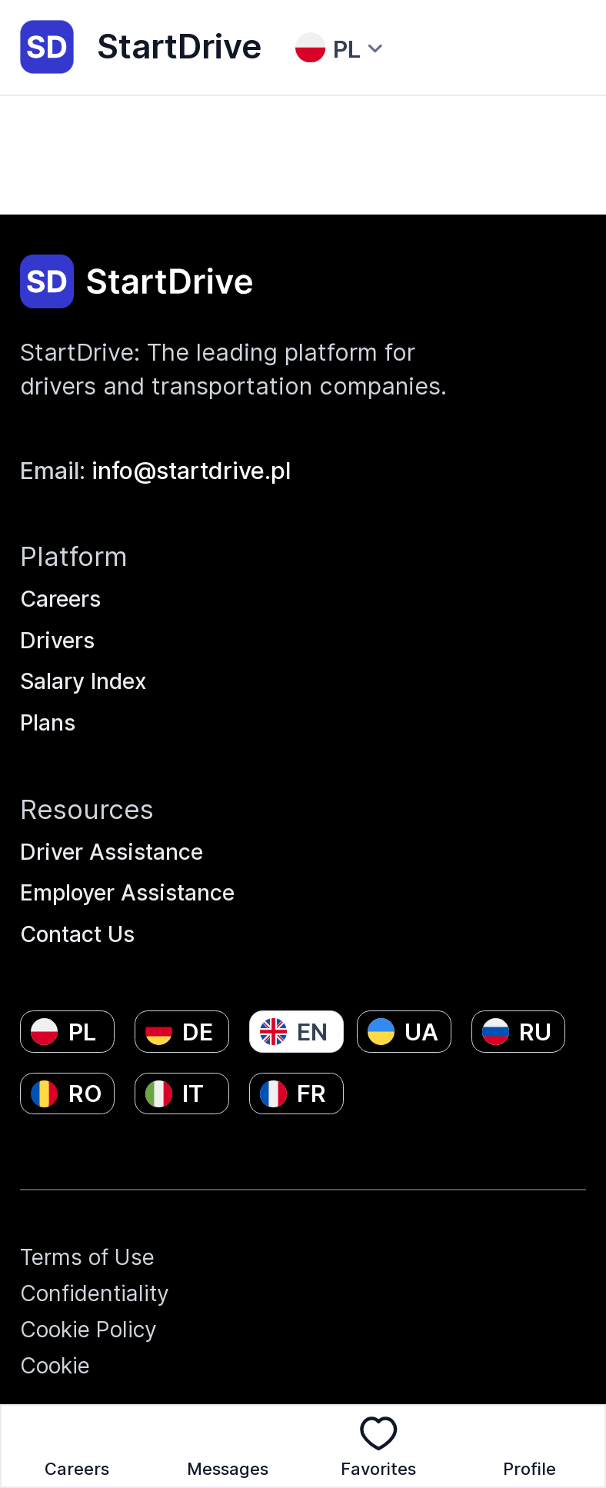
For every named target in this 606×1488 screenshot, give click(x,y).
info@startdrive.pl (191, 444)
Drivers (60, 618)
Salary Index (89, 661)
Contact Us (82, 924)
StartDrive (140, 47)
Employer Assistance (135, 881)
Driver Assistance (117, 837)
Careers (64, 574)
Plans (49, 705)
